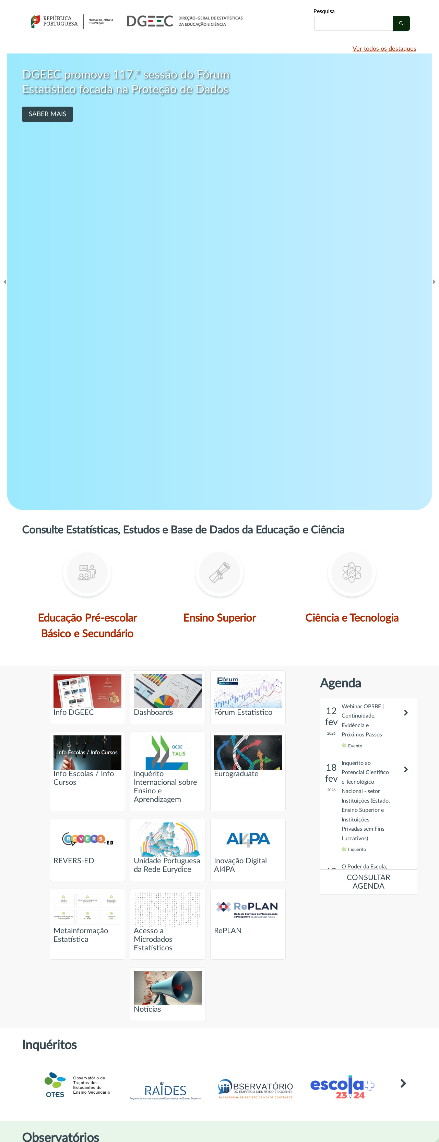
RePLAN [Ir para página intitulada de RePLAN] (248, 913)
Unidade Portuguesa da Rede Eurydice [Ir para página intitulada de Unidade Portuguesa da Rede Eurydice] (168, 847)
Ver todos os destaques (384, 49)
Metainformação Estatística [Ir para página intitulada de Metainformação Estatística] (87, 917)
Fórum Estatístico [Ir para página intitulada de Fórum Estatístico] (248, 695)
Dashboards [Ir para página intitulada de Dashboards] (168, 695)
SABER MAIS (47, 114)
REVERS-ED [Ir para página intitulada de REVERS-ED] (87, 843)
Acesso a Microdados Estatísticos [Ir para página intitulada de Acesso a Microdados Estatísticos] (168, 922)
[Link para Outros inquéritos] (403, 1093)
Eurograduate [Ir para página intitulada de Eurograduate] (248, 756)
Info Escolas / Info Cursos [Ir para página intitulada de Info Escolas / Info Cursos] (87, 760)
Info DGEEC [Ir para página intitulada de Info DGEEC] (87, 695)
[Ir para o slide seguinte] (434, 281)
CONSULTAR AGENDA (368, 882)
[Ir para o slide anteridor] (5, 281)
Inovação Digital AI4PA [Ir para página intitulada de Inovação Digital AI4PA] (248, 847)
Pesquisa (324, 11)
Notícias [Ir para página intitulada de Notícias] (168, 992)
